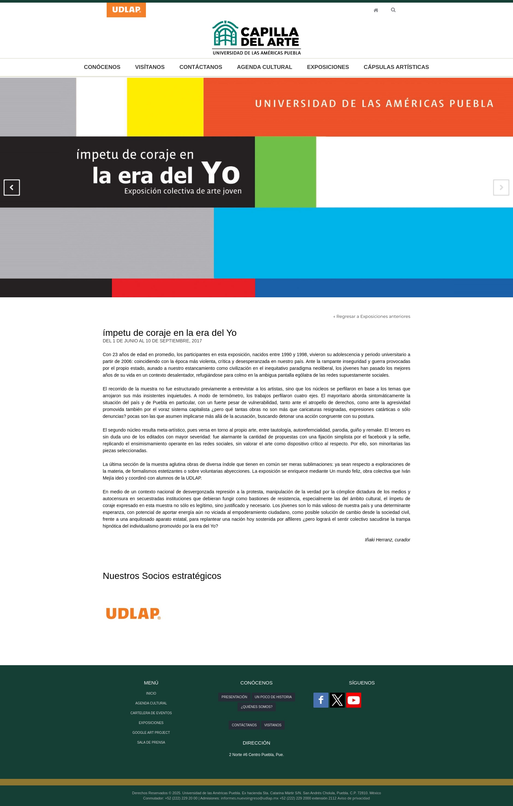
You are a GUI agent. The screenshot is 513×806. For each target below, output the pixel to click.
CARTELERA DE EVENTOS (151, 713)
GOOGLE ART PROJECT (151, 732)
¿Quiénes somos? (257, 707)
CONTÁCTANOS (200, 67)
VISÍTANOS (150, 67)
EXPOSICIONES (328, 67)
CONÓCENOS (102, 67)
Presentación (234, 697)
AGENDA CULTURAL (264, 67)
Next (501, 187)
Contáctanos (244, 725)
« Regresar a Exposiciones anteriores (371, 316)
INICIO (376, 10)
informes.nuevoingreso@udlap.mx (249, 798)
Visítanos (273, 725)
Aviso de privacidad (354, 798)
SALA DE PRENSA (151, 742)
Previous (12, 187)
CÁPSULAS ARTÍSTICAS (396, 67)
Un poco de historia (273, 697)
